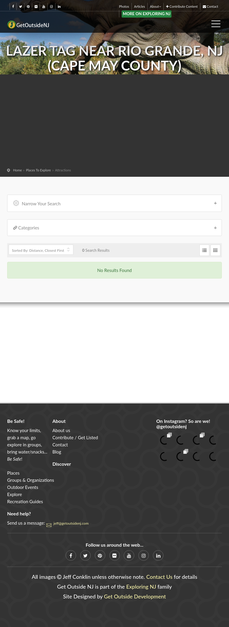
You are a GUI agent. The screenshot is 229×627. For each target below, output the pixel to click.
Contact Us (159, 576)
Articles (139, 6)
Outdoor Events (22, 487)
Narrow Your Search (115, 203)
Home (17, 170)
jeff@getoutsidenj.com (71, 523)
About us (61, 430)
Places (13, 473)
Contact (210, 6)
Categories (115, 227)
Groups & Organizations (30, 480)
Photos (124, 6)
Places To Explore (38, 170)
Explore (14, 494)
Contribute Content (182, 6)
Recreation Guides (25, 501)
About (155, 6)
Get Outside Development (135, 596)
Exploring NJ (141, 586)
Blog (56, 451)
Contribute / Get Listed (75, 437)
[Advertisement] (114, 122)
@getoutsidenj (171, 426)
